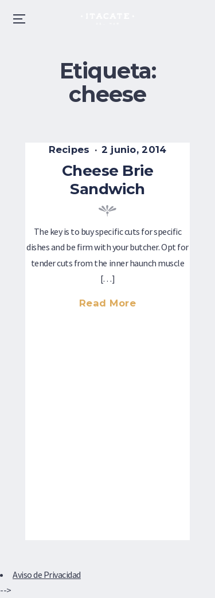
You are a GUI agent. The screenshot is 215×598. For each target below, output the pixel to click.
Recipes (69, 149)
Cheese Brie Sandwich (107, 180)
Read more (113, 305)
